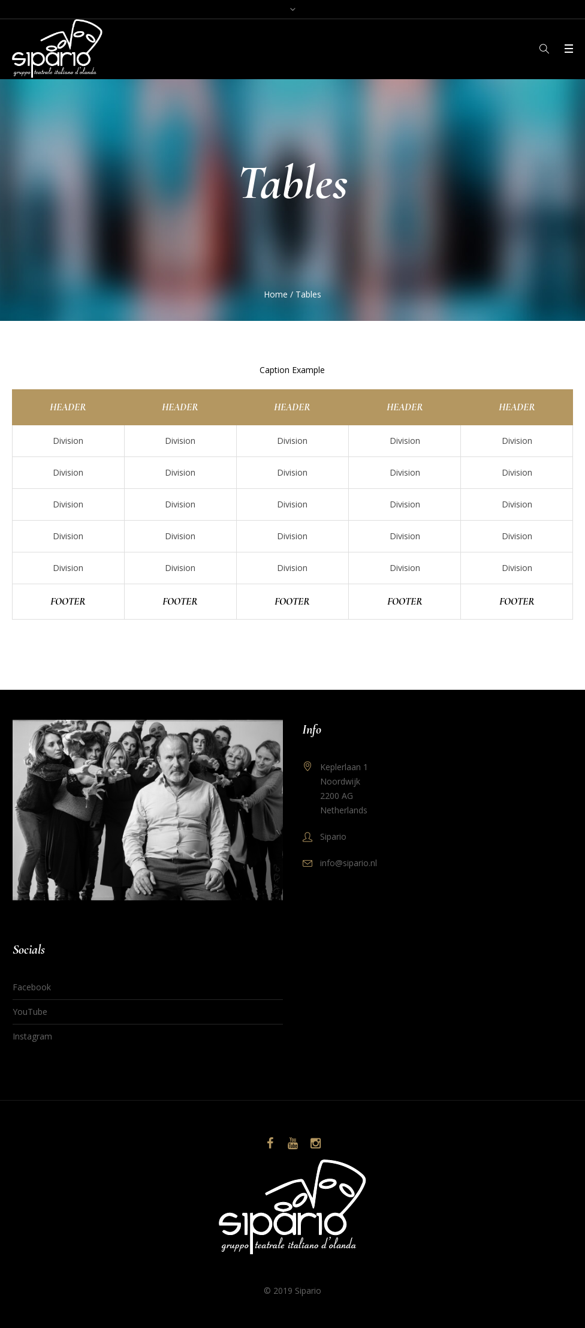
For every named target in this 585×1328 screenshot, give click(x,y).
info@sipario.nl (348, 863)
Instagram (32, 1036)
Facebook (32, 987)
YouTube (30, 1011)
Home (276, 294)
